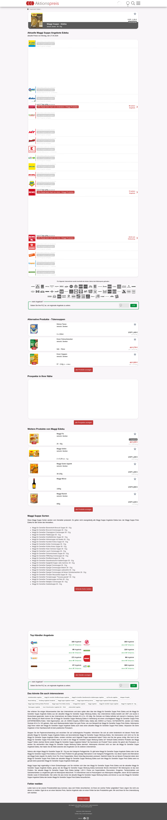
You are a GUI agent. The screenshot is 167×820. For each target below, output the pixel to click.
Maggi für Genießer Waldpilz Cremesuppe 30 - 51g (49, 582)
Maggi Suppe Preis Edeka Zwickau (61, 704)
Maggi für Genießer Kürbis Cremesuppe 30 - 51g (49, 544)
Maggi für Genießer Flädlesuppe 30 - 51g (46, 535)
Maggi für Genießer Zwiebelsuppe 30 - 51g (47, 584)
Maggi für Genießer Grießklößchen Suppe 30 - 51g (49, 537)
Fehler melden (84, 799)
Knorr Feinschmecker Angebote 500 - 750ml (54, 707)
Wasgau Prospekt (125, 697)
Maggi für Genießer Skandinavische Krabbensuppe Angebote (88, 697)
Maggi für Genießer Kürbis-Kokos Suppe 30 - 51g (49, 546)
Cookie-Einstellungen (87, 813)
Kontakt (76, 813)
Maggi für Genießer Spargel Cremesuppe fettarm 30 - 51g (52, 568)
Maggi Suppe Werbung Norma (85, 700)
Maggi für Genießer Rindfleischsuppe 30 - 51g (48, 558)
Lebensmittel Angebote (74, 707)
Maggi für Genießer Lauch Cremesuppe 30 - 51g (49, 551)
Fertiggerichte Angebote (79, 704)
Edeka (38, 9)
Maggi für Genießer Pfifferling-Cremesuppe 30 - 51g (50, 556)
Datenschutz (88, 811)
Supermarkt (33, 9)
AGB (83, 811)
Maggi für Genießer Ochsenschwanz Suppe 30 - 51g (50, 553)
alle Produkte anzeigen (83, 370)
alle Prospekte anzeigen (83, 422)
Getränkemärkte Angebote (35, 697)
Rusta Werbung (32, 700)
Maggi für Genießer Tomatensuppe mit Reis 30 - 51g (50, 579)
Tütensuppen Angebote (34, 707)
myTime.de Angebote (112, 697)
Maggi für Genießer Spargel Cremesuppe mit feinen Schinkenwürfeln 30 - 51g (59, 572)
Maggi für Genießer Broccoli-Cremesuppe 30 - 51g (49, 530)
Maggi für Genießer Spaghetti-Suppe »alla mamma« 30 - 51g (53, 563)
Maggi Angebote (92, 704)
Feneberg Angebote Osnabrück (47, 700)
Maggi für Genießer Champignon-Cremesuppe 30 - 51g (51, 532)
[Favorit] (135, 14)
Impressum (78, 811)
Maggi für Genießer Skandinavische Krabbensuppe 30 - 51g (53, 560)
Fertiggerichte (84, 751)
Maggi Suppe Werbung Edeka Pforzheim (38, 704)
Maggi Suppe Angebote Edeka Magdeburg (107, 700)
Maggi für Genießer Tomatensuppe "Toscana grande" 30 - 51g (53, 577)
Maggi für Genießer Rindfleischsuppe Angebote (56, 697)
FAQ (80, 813)
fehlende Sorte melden (83, 589)
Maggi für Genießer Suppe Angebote (108, 704)
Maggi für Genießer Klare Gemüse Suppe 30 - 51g (49, 549)
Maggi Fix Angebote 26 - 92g (128, 704)
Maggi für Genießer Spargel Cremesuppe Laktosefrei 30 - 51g (53, 570)
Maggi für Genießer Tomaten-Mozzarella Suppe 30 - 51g (51, 575)
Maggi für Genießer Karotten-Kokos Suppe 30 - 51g (50, 542)
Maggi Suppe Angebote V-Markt (66, 700)
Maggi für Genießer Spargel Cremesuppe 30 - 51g (49, 565)
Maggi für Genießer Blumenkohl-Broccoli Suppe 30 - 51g (51, 528)
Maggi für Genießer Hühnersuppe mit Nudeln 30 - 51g (51, 539)
